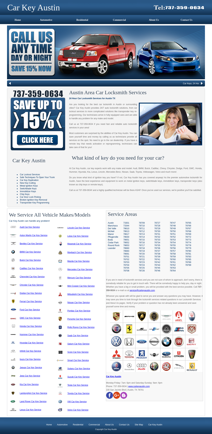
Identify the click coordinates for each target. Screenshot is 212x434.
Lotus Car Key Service (77, 236)
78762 (173, 265)
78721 (142, 256)
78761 (173, 262)
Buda (110, 240)
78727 (157, 223)
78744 (157, 265)
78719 (142, 251)
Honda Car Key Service (31, 326)
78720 (142, 254)
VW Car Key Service (77, 401)
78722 (142, 259)
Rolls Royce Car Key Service (80, 327)
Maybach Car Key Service (79, 252)
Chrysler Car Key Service (31, 285)
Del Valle (112, 228)
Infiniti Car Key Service (30, 351)
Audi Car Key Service (30, 227)
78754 (173, 242)
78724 (142, 265)
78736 (157, 248)
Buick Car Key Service (30, 260)
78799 (188, 265)
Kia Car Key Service (29, 384)
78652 (126, 242)
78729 (157, 228)
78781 (188, 254)
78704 (126, 265)
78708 (126, 270)
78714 (142, 237)
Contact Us (186, 20)
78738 (157, 254)
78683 (126, 251)
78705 (126, 268)
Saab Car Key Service (77, 335)
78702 (126, 259)
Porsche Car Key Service (79, 319)
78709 (142, 223)
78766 (188, 225)
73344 (126, 225)
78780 (188, 251)
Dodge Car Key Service (31, 293)
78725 (142, 268)
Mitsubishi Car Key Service (80, 294)
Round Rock (113, 245)
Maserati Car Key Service (79, 244)
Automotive (46, 20)
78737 (157, 251)
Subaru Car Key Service (78, 368)
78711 (142, 228)
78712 (142, 231)
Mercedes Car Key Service (80, 269)
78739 (157, 256)
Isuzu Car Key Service (30, 359)
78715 (142, 240)
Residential (82, 20)
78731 (157, 234)
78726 (142, 270)
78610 (126, 228)
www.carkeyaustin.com (139, 386)
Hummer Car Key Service (32, 334)
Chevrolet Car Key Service (32, 276)
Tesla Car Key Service (77, 385)
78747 (173, 223)
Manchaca (113, 225)
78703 (126, 262)
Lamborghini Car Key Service (33, 393)
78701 (126, 256)
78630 (126, 237)
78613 (126, 231)
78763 (173, 268)
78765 (188, 223)
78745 (157, 268)
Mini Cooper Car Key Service (81, 286)
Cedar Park (113, 242)
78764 (173, 270)
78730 (157, 231)
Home (18, 20)
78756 (173, 248)
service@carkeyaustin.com (142, 290)
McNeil (111, 231)
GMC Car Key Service (30, 318)
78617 (126, 234)
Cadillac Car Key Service (31, 268)
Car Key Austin (113, 376)
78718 (142, 248)
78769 (188, 234)
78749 (173, 228)
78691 (126, 254)
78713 (142, 234)
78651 (126, 240)
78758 (173, 254)
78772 (188, 237)
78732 (157, 237)
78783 (188, 256)
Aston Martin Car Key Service (33, 235)
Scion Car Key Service (77, 352)
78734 (157, 242)
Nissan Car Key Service (78, 302)
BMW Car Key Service (30, 252)
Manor (111, 234)
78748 (173, 225)
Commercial (119, 20)
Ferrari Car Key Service (31, 301)
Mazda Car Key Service (78, 261)
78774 (188, 242)
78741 (157, 259)
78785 (188, 259)
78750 (173, 231)
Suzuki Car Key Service (78, 377)
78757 (173, 251)
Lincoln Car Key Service (78, 228)
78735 (157, 245)
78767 (188, 228)
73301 (126, 223)
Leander (112, 248)
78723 (142, 262)
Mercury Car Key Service (79, 278)
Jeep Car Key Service (30, 376)
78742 (157, 262)
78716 (142, 242)
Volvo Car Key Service (77, 410)
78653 (126, 245)
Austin (111, 223)
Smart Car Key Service (78, 360)
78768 (188, 231)
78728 (157, 225)
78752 (173, 237)
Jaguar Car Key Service (31, 367)
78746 (157, 270)
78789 (188, 262)
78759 (173, 256)
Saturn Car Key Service (78, 344)
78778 (188, 245)
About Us (154, 20)
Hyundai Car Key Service (31, 343)
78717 (142, 245)
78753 (173, 240)
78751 (173, 234)
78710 (142, 225)
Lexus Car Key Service (30, 410)
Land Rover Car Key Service (33, 401)
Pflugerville (113, 237)
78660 (126, 248)
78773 (188, 240)
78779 (188, 248)
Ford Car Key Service (30, 309)
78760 (173, 259)
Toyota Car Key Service (78, 393)
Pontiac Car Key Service (78, 311)
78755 (173, 245)
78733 (157, 240)
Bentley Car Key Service (31, 243)
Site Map (138, 424)
